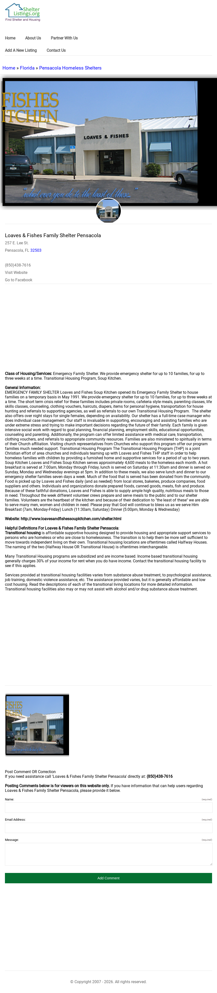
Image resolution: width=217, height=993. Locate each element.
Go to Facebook (18, 280)
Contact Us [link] (56, 50)
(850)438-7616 (18, 265)
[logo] (22, 12)
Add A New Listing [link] (21, 50)
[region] (108, 330)
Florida (27, 68)
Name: (108, 799)
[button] (108, 878)
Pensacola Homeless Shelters (70, 68)
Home (8, 68)
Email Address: (108, 819)
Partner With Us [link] (64, 38)
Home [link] (10, 38)
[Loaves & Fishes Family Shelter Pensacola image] (37, 725)
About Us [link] (33, 38)
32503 (35, 250)
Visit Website (16, 272)
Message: (108, 840)
